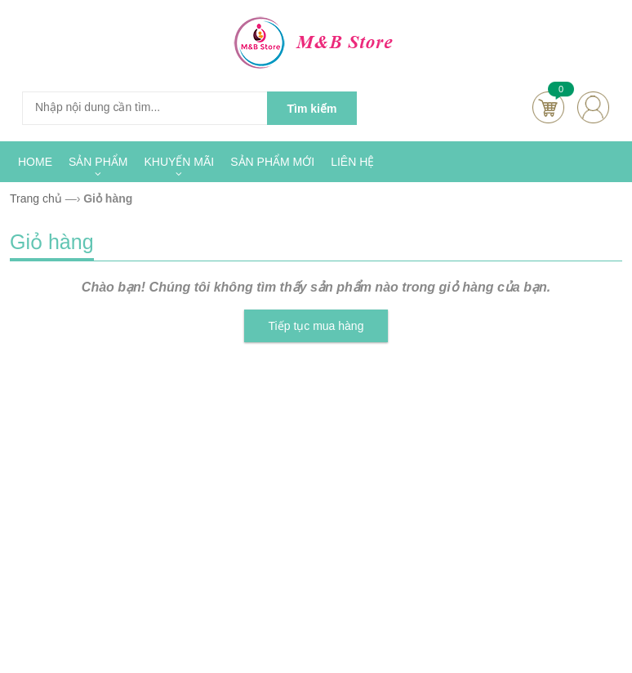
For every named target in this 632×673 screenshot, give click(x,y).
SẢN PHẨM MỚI (272, 161)
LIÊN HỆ (352, 161)
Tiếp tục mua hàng (316, 325)
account (593, 107)
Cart (548, 107)
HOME (35, 161)
